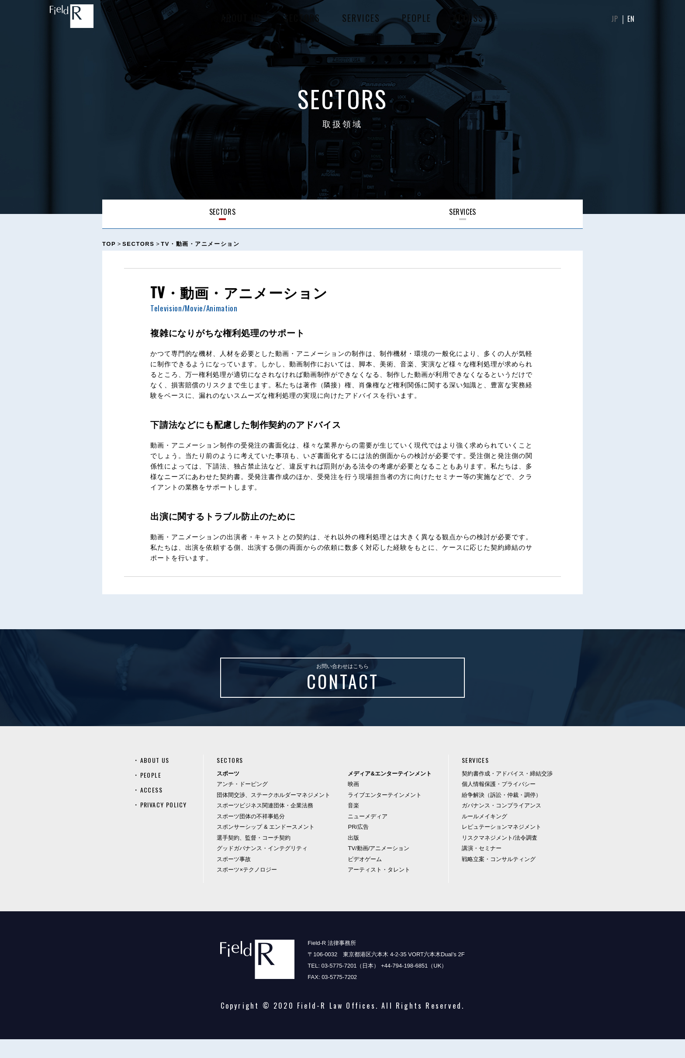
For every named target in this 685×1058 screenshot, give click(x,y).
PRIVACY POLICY (166, 823)
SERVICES (360, 21)
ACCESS (467, 21)
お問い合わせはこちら (342, 688)
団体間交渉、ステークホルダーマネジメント (277, 813)
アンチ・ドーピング (245, 803)
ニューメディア (371, 835)
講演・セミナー (482, 867)
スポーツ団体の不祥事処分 (254, 835)
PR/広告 (361, 845)
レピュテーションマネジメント (501, 845)
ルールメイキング (484, 835)
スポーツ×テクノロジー (250, 888)
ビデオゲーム (368, 878)
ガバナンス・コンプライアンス (501, 824)
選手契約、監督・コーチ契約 (257, 856)
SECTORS (301, 21)
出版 (357, 856)
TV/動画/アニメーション (382, 867)
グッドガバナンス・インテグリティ (265, 867)
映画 (357, 803)
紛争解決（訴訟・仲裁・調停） (501, 813)
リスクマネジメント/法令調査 (499, 856)
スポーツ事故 (237, 878)
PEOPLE (415, 21)
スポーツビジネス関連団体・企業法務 (268, 824)
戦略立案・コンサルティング (499, 878)
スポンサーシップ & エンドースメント (269, 845)
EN (630, 21)
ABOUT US (240, 21)
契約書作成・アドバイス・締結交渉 (507, 792)
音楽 (357, 824)
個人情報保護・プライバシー (499, 803)
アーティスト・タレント (382, 888)
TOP (109, 244)
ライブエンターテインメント (388, 813)
